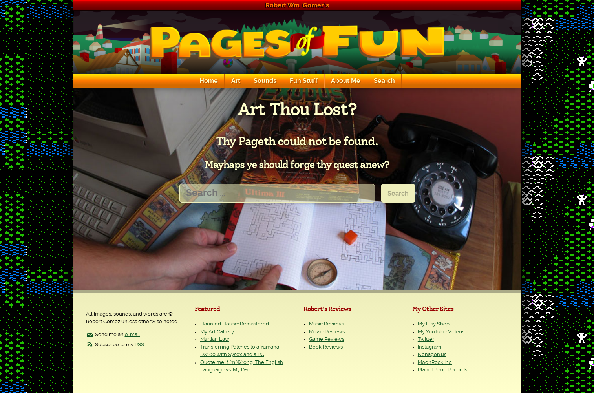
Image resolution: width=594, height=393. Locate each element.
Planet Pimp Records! (443, 370)
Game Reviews (326, 339)
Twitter (426, 339)
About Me (345, 81)
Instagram (429, 347)
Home (208, 81)
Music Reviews (326, 324)
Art (235, 81)
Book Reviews (326, 347)
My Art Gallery (217, 332)
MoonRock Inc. (435, 362)
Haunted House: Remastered (234, 324)
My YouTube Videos (441, 332)
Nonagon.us (432, 354)
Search (384, 81)
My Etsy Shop (434, 324)
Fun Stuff (304, 81)
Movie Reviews (327, 332)
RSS (139, 344)
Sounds (265, 81)
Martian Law (214, 339)
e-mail (132, 334)
